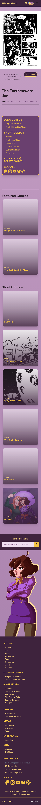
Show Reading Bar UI (13, 773)
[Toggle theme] (31, 3)
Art (6, 650)
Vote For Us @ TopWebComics (13, 160)
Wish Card (9, 740)
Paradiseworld (11, 714)
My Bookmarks (11, 766)
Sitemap (8, 749)
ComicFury (9, 725)
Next (11, 801)
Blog (7, 653)
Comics (8, 648)
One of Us (10, 153)
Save (34, 801)
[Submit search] (36, 544)
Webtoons (9, 728)
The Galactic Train (13, 146)
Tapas (7, 731)
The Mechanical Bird (13, 716)
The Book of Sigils (13, 140)
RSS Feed (9, 752)
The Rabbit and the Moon (16, 127)
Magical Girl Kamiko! (14, 124)
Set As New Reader (13, 769)
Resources (9, 656)
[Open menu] (36, 3)
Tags (7, 659)
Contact (8, 668)
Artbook (9, 137)
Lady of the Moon (13, 150)
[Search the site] (18, 544)
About (7, 665)
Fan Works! (10, 143)
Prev (4, 801)
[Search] (26, 3)
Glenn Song (21, 791)
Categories (9, 662)
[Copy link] (31, 74)
